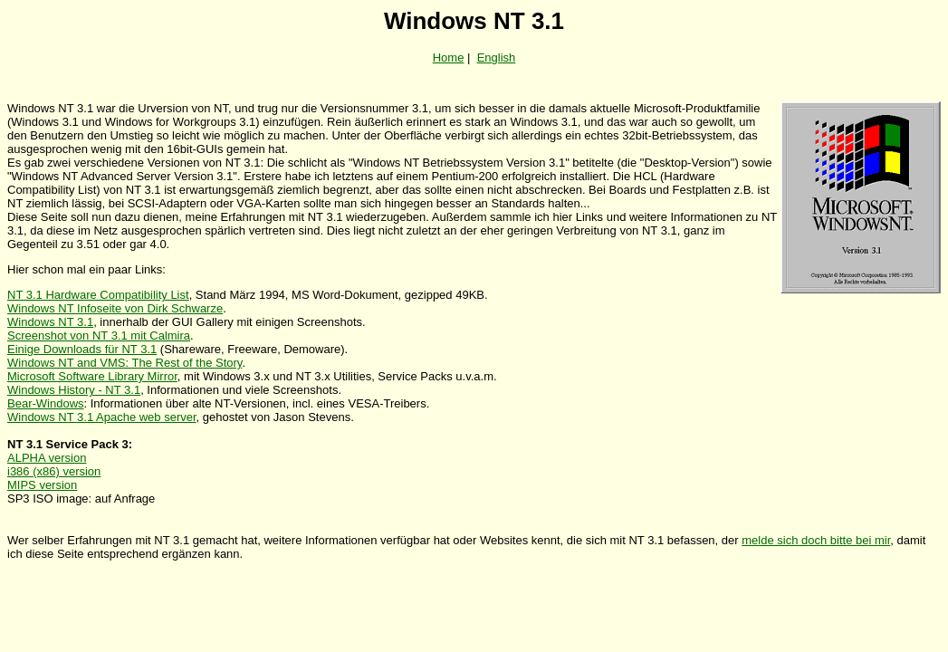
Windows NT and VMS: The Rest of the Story (124, 362)
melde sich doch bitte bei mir (816, 540)
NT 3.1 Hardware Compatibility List (98, 295)
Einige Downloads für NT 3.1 (82, 349)
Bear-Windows (45, 403)
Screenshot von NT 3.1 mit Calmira (98, 335)
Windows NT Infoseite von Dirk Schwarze (115, 308)
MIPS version (42, 485)
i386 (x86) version (54, 471)
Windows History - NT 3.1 (73, 390)
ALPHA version (46, 458)
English (496, 57)
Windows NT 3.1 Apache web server (101, 417)
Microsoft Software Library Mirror (92, 376)
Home (448, 57)
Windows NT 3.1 (50, 322)
